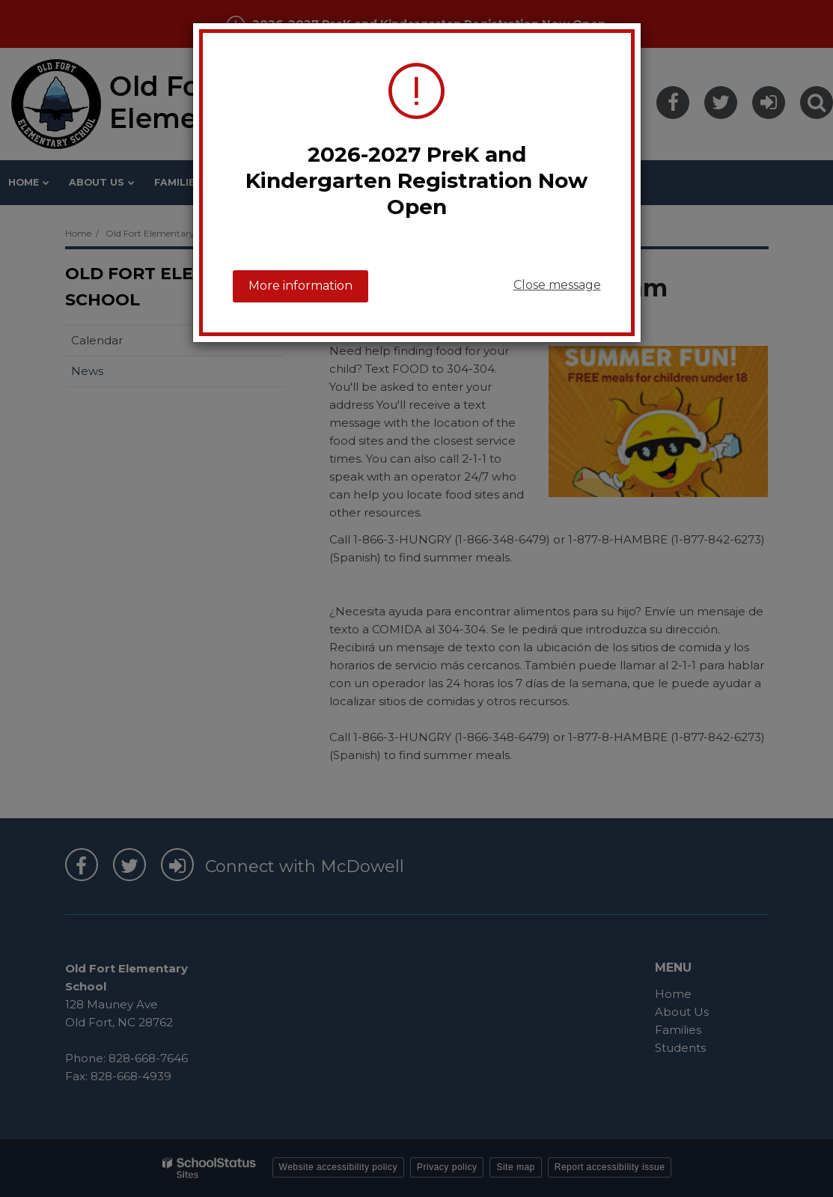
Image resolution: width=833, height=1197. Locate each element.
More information (300, 285)
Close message (557, 285)
